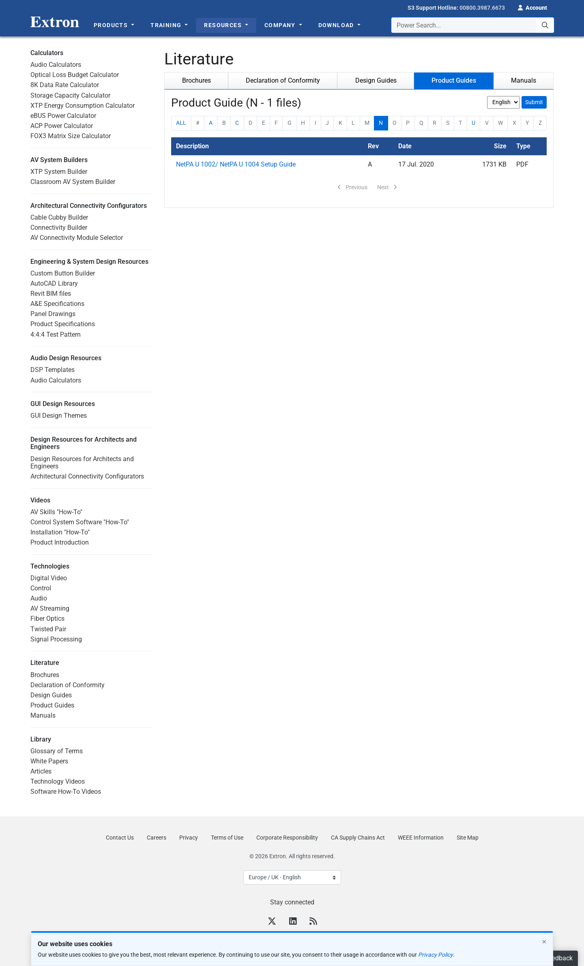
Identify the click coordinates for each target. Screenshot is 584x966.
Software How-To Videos (65, 791)
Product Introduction (59, 542)
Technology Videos (57, 781)
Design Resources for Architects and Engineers (82, 462)
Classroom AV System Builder (72, 182)
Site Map (468, 837)
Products (112, 25)
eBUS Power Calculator (63, 116)
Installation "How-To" (60, 532)
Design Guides (51, 695)
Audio (38, 598)
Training (166, 25)
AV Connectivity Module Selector (76, 238)
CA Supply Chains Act (358, 837)
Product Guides (52, 705)
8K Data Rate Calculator (64, 85)
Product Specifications (62, 324)
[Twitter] (272, 922)
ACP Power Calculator (61, 126)
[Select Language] (292, 877)
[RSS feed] (313, 922)
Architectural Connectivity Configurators (87, 476)
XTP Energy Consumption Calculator (82, 105)
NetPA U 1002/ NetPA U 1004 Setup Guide (236, 164)
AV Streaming (49, 608)
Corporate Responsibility (287, 837)
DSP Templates (52, 370)
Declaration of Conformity (67, 685)
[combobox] (472, 25)
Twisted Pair (48, 629)
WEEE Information (421, 837)
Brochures (44, 675)
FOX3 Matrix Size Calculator (70, 136)
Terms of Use (227, 837)
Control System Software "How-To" (79, 522)
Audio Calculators (55, 64)
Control (40, 588)
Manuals (43, 715)
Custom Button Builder (62, 273)
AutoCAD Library (54, 283)
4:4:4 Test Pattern (55, 334)
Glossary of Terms (56, 751)
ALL (181, 123)
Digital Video (48, 578)
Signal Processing (56, 639)
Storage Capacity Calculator (70, 95)
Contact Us (120, 837)
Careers (156, 837)
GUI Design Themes (58, 415)
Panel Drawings (52, 314)
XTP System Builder (58, 171)
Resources (223, 25)
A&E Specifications (57, 304)
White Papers (49, 761)
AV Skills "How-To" (56, 512)
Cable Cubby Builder (59, 217)
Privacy (188, 837)
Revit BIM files (50, 293)
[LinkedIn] (293, 922)
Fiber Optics (47, 618)
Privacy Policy (435, 954)
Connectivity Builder (58, 227)
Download (337, 25)
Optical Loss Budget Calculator (74, 75)
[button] (532, 6)
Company (280, 25)
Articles (41, 771)
